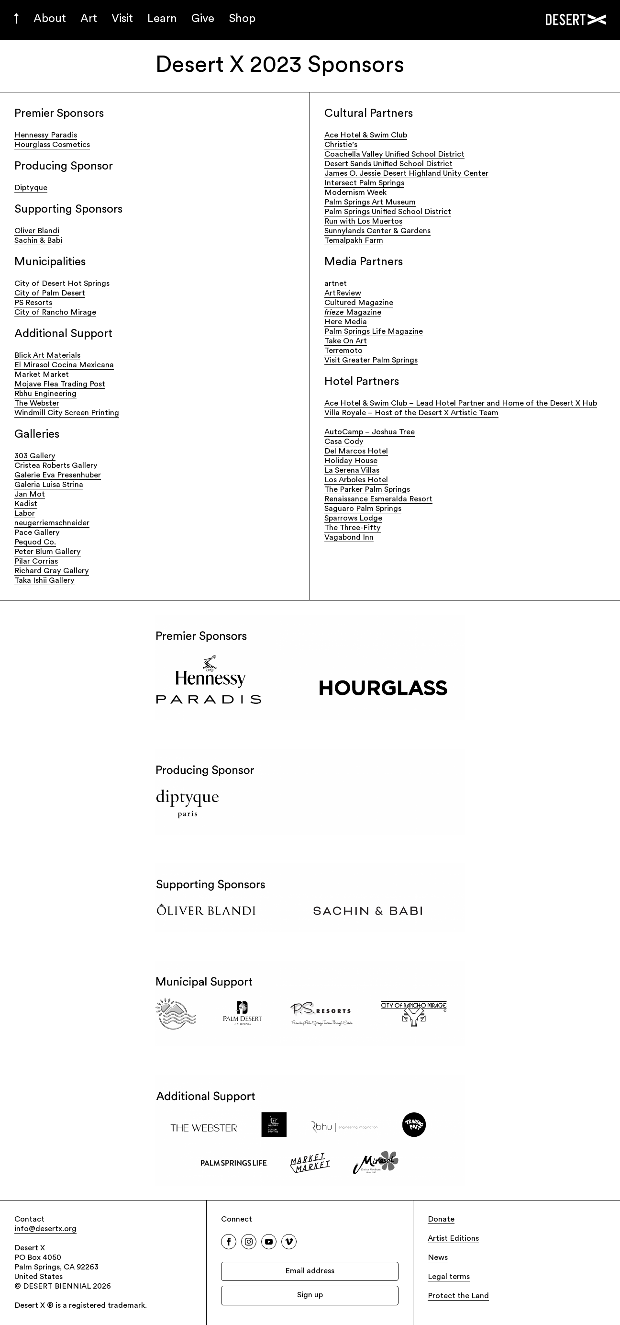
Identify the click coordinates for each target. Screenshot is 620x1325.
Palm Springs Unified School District (387, 212)
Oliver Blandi (36, 231)
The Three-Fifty (352, 528)
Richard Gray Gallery (51, 571)
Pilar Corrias (36, 562)
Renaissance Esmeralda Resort (378, 499)
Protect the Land (458, 1296)
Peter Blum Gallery (47, 552)
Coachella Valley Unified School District (394, 155)
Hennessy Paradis (45, 135)
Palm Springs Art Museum (370, 202)
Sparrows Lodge (353, 518)
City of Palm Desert (49, 293)
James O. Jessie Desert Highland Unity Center (406, 174)
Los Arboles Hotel (356, 480)
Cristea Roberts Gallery (56, 466)
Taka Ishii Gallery (44, 581)
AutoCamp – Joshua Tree (369, 432)
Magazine (352, 313)
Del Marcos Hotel (356, 451)
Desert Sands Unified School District (388, 164)
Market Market (41, 375)
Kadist (25, 504)
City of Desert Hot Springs (62, 284)
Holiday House (350, 461)
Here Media (345, 322)
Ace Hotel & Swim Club (365, 135)
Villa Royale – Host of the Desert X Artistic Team (411, 413)
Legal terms (449, 1277)
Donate (441, 1219)
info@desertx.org (45, 1229)
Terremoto (343, 351)
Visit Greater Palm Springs (371, 360)
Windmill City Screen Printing (66, 413)
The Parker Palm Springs (367, 490)
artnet (335, 284)
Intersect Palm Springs (364, 183)
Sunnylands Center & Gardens (377, 231)
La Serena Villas (351, 471)
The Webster (36, 404)
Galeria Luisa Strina (48, 485)
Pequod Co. (35, 542)
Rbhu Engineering (45, 394)
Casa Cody (344, 442)
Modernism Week (355, 193)
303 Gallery (34, 456)
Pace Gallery (37, 533)
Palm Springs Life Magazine (373, 332)
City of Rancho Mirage (55, 313)
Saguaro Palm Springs (362, 509)
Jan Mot (29, 494)
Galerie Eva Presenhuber (57, 475)
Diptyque (30, 188)
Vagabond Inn (349, 538)
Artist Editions (453, 1239)
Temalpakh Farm (353, 241)
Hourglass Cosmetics (52, 145)
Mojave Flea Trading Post (59, 384)
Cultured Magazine (358, 303)
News (438, 1258)
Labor (24, 514)
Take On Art (345, 341)
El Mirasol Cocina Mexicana (64, 365)
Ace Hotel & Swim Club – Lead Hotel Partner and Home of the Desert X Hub (460, 404)
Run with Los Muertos (363, 222)
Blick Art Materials (47, 356)
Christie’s (340, 145)
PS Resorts (33, 303)
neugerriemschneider (51, 523)
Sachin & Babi (38, 241)
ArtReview (342, 293)
